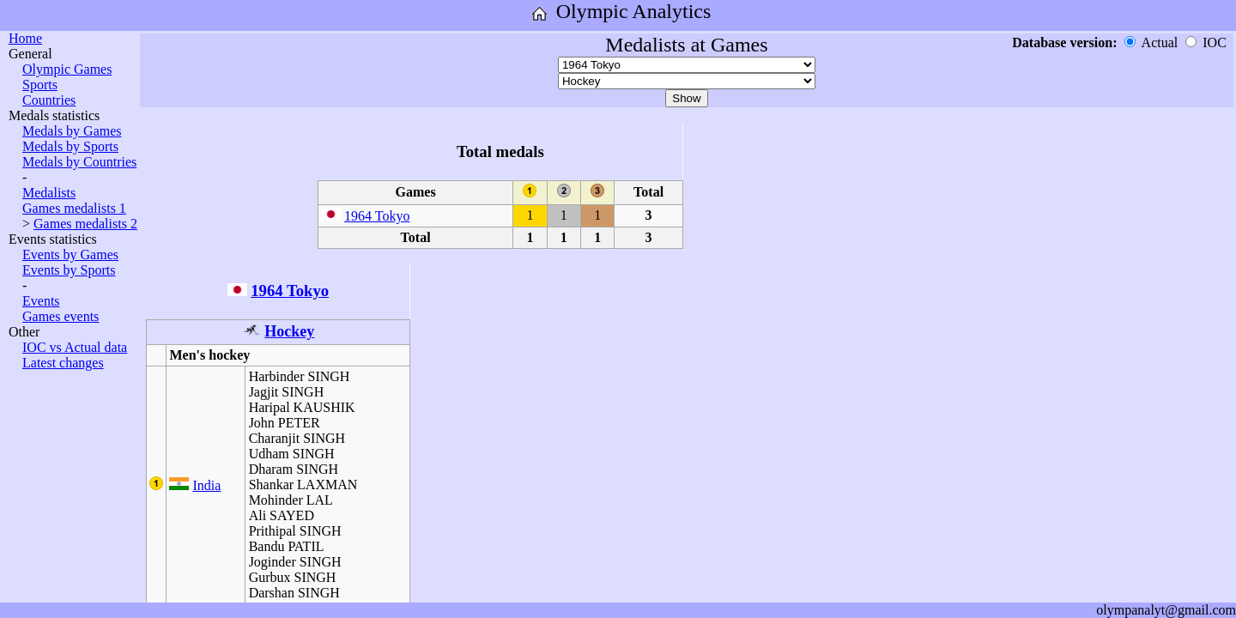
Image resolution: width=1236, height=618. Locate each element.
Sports (40, 84)
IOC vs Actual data (74, 347)
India (206, 485)
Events (41, 301)
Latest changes (63, 362)
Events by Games (70, 254)
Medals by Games (72, 131)
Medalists (49, 192)
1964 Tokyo (376, 216)
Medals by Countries (79, 161)
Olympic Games (67, 69)
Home (25, 38)
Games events (60, 316)
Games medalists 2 (85, 223)
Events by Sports (68, 270)
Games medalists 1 (74, 208)
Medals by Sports (70, 146)
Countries (49, 100)
